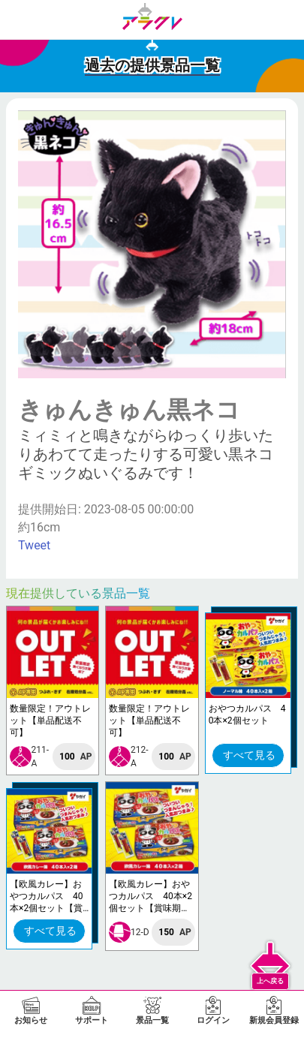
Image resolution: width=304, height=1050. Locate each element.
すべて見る (249, 755)
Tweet (34, 545)
